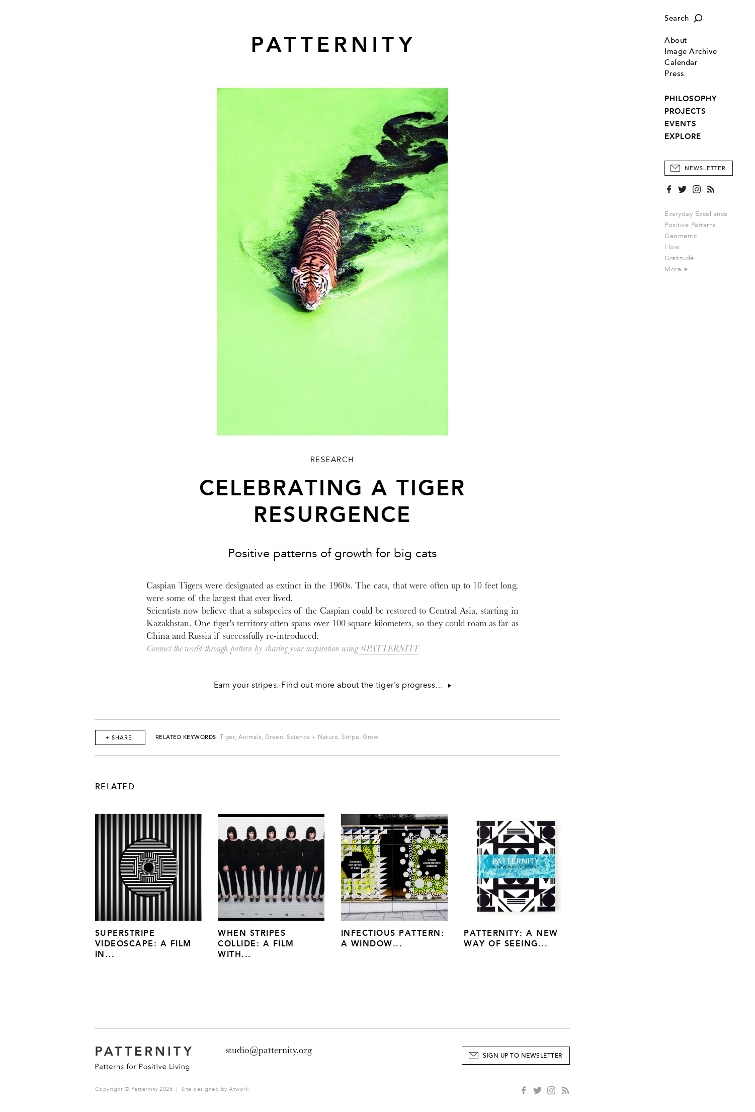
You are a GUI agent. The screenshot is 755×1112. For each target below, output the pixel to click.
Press (674, 73)
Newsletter (705, 168)
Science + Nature (312, 737)
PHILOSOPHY (690, 98)
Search (676, 18)
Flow (671, 247)
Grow (370, 737)
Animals (250, 737)
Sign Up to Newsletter (522, 1056)
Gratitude (679, 258)
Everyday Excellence (696, 214)
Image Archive (690, 51)
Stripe (350, 737)
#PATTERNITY (388, 648)
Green (274, 737)
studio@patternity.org (269, 1050)
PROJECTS (685, 111)
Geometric (680, 236)
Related (115, 787)
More (676, 269)
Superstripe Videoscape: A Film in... (143, 943)
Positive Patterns (690, 225)
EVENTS (680, 123)
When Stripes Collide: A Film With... (256, 943)
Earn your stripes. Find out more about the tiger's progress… (332, 685)
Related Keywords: (186, 737)
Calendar (681, 62)
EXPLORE (682, 136)
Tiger (227, 737)
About (676, 40)
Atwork (238, 1089)
